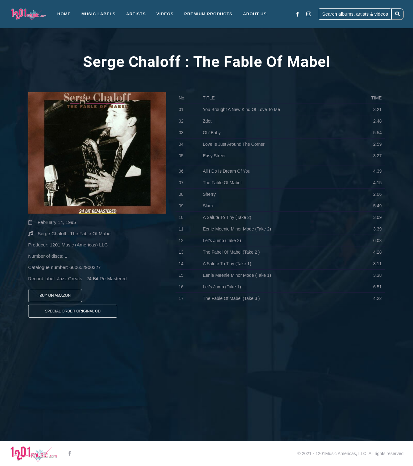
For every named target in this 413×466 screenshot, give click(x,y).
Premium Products (208, 14)
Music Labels (98, 14)
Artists (136, 14)
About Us (255, 14)
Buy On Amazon (55, 295)
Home (64, 14)
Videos (165, 14)
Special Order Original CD (73, 311)
